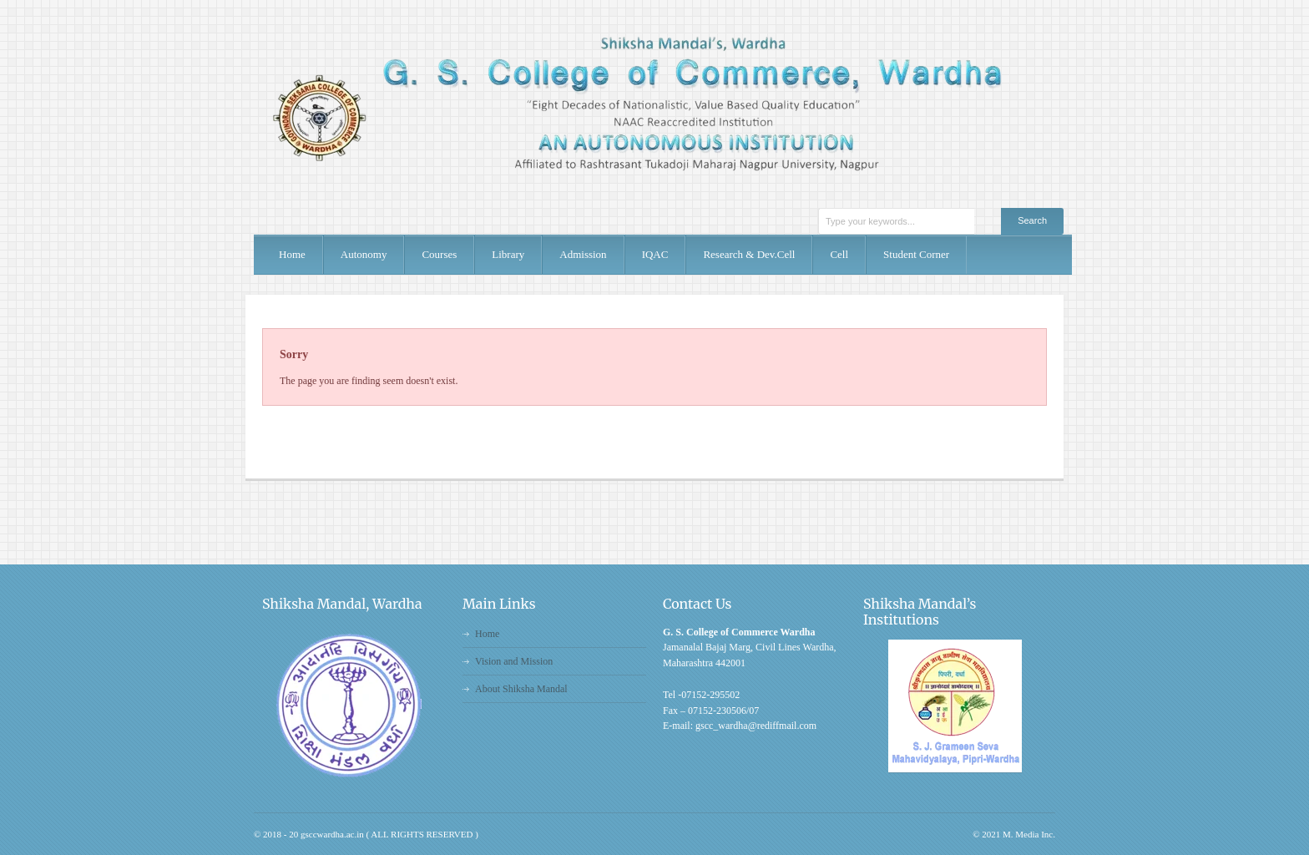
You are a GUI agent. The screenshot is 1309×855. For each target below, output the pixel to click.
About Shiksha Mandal (521, 689)
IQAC (655, 254)
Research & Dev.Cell (749, 254)
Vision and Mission (514, 661)
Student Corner (916, 254)
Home (292, 254)
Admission (582, 254)
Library (508, 254)
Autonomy (364, 254)
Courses (439, 254)
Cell (839, 254)
